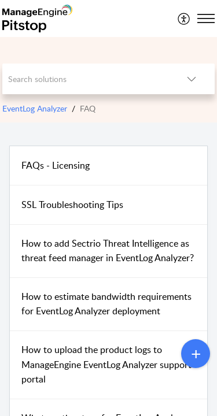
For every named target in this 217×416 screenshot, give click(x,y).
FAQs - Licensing (55, 165)
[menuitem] (184, 18)
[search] (85, 79)
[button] (184, 18)
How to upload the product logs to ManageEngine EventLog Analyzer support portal (106, 364)
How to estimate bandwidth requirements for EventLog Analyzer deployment (106, 304)
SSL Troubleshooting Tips (72, 204)
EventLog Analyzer (34, 108)
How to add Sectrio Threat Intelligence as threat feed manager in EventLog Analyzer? (107, 251)
